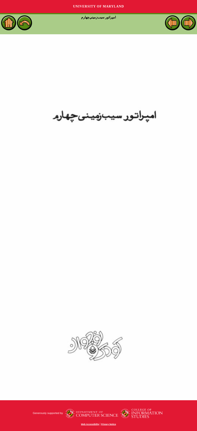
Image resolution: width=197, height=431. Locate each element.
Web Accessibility (90, 424)
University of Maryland (98, 6)
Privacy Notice (108, 424)
